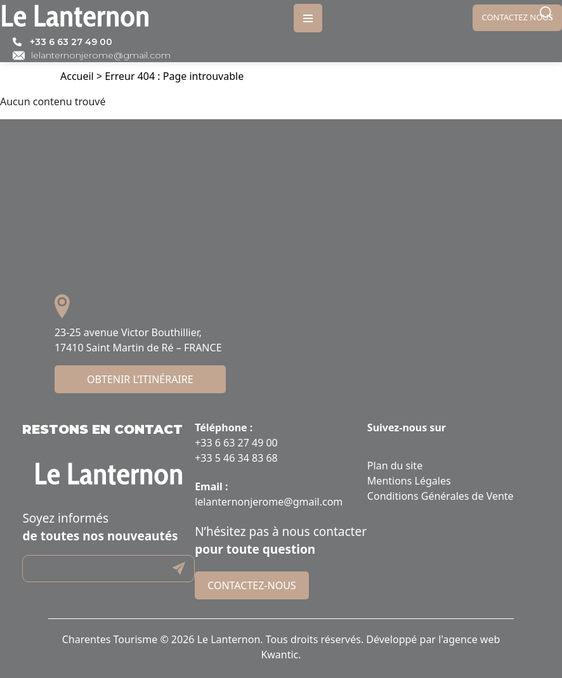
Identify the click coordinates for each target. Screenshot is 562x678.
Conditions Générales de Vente (440, 496)
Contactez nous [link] (517, 17)
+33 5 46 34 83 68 (236, 458)
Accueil (77, 76)
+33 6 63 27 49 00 (71, 42)
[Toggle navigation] (308, 18)
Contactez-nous (251, 585)
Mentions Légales (409, 481)
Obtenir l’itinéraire (140, 379)
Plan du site (394, 466)
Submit (178, 569)
